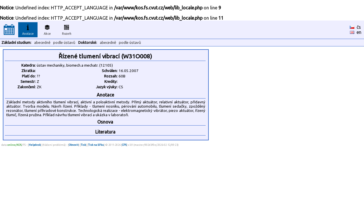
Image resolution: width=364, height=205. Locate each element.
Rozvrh (66, 29)
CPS (124, 144)
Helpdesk (35, 144)
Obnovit (73, 144)
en (359, 32)
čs (359, 27)
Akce (47, 29)
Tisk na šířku (96, 144)
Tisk (83, 144)
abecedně (42, 42)
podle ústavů (64, 42)
